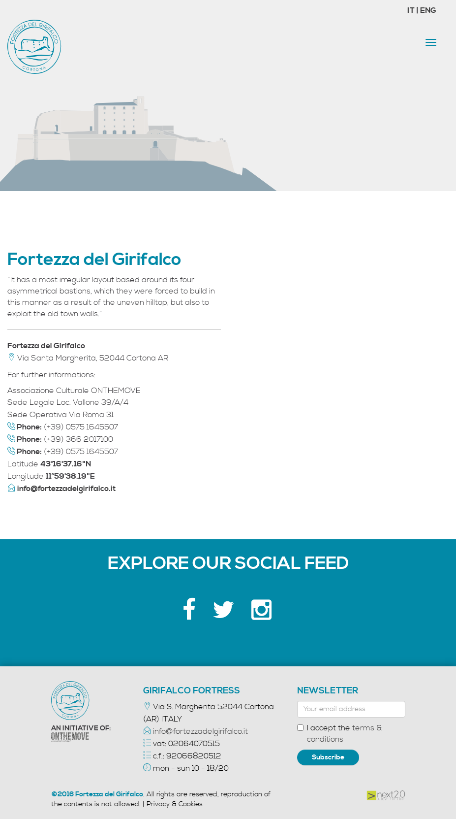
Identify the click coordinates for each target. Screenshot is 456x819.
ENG (428, 10)
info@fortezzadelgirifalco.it (200, 731)
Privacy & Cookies (175, 804)
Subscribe (328, 757)
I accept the (339, 733)
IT (411, 10)
